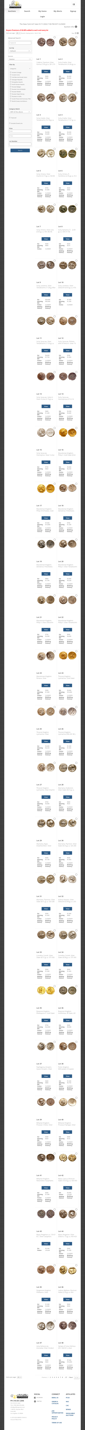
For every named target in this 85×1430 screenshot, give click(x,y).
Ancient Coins (16, 75)
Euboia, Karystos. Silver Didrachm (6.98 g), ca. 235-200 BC (67, 901)
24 (62, 673)
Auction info (69, 27)
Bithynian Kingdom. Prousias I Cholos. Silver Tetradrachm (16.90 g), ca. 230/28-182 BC (45, 1124)
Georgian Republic (17, 80)
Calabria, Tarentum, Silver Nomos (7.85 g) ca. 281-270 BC (45, 63)
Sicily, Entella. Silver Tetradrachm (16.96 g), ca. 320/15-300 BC (67, 63)
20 (62, 561)
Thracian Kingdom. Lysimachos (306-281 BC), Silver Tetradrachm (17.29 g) (67, 733)
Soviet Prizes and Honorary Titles (21, 99)
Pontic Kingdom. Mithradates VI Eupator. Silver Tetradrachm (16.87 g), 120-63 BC (67, 1068)
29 (41, 840)
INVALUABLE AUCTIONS (70, 1414)
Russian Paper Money (18, 94)
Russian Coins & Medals (18, 89)
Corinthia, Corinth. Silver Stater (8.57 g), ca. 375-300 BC (45, 956)
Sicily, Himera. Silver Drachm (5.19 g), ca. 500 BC (45, 175)
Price (10, 128)
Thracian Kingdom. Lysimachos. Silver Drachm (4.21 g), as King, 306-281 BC (45, 789)
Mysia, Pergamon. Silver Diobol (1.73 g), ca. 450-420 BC (67, 1235)
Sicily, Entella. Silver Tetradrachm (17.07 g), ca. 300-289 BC (67, 119)
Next (71, 1377)
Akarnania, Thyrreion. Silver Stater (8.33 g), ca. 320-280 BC (67, 845)
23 (41, 673)
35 (41, 1008)
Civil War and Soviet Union (19, 77)
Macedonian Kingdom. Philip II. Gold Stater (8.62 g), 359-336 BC (67, 454)
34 (62, 952)
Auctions (12, 11)
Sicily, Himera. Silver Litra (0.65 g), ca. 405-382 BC (45, 231)
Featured (13, 118)
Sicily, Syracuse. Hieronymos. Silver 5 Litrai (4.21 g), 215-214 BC (45, 454)
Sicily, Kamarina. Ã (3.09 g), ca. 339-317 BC (66, 231)
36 (62, 1008)
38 (62, 1064)
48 (62, 1343)
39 (41, 1119)
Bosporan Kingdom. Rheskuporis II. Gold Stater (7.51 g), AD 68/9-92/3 (45, 1012)
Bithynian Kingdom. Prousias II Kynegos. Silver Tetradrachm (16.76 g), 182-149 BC (67, 1124)
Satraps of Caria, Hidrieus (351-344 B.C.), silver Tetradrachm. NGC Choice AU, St (67, 1347)
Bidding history (48, 84)
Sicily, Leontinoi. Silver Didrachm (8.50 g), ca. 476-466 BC (67, 287)
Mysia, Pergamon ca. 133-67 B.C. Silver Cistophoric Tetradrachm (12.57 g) (45, 1235)
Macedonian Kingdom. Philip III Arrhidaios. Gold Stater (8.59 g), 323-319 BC (45, 510)
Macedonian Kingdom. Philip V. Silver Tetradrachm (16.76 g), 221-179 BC (67, 621)
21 (41, 617)
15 (41, 450)
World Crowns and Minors (19, 101)
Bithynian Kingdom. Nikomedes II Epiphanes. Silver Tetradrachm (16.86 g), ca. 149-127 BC (45, 1180)
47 (41, 1343)
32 (62, 896)
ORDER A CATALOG (55, 1402)
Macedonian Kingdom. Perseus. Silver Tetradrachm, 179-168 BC (45, 677)
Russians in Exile (16, 96)
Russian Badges (16, 87)
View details (45, 72)
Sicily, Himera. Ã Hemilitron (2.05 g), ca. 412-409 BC (67, 175)
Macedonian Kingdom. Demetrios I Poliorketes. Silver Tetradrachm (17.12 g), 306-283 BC (67, 510)
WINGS (68, 1409)
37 (41, 1064)
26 (62, 729)
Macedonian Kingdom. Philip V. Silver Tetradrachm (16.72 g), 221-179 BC (67, 566)
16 (62, 450)
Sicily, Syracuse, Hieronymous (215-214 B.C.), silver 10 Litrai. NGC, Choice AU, (67, 398)
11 (41, 338)
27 (41, 784)
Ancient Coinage (16, 72)
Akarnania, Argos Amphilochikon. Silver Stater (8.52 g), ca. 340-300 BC (45, 845)
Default (13, 51)
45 (41, 1287)
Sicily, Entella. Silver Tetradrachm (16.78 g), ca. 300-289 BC (45, 119)
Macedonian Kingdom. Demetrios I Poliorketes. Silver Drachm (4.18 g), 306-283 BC (45, 566)
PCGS (68, 1398)
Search (27, 11)
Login (42, 16)
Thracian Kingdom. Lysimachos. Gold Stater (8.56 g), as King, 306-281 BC (67, 677)
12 (62, 338)
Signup (73, 11)
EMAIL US (55, 1398)
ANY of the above (16, 112)
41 (41, 1175)
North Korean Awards (18, 84)
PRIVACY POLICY (55, 1418)
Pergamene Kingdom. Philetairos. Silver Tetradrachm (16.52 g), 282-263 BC (45, 1291)
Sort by (11, 48)
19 (41, 561)
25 (41, 729)
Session (10, 56)
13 (41, 394)
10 (62, 282)
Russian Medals (16, 91)
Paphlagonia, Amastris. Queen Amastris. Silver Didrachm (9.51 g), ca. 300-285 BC (45, 1068)
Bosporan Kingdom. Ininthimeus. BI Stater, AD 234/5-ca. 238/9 (66, 1012)
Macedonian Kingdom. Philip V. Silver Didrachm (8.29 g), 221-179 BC (44, 621)
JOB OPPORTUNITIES (57, 1412)
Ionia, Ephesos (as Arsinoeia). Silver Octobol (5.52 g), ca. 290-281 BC (45, 1347)
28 (62, 784)
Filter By (12, 64)
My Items (42, 11)
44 (62, 1231)
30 (62, 840)
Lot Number (13, 141)
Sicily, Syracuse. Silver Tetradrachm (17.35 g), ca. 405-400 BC (45, 342)
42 (62, 1175)
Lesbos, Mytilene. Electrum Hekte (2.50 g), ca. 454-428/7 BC (67, 1291)
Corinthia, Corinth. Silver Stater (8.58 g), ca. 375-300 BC (67, 956)
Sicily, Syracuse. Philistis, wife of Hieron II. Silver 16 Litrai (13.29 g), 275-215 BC (67, 342)
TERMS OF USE (57, 1423)
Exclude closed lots (16, 123)
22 (62, 617)
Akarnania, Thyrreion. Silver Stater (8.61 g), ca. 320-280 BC (45, 901)
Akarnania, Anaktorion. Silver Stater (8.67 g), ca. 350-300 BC (66, 789)
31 (41, 896)
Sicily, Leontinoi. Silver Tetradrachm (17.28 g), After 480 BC (45, 287)
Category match (14, 109)
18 (62, 505)
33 (41, 952)
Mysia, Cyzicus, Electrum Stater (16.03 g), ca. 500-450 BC (67, 1180)
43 (41, 1231)
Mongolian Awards (17, 82)
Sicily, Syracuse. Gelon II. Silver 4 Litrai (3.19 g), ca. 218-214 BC (44, 398)
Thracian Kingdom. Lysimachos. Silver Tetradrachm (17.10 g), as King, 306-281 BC (45, 733)
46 (62, 1287)
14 (62, 394)
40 (62, 1119)
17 (41, 505)
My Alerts (58, 11)
